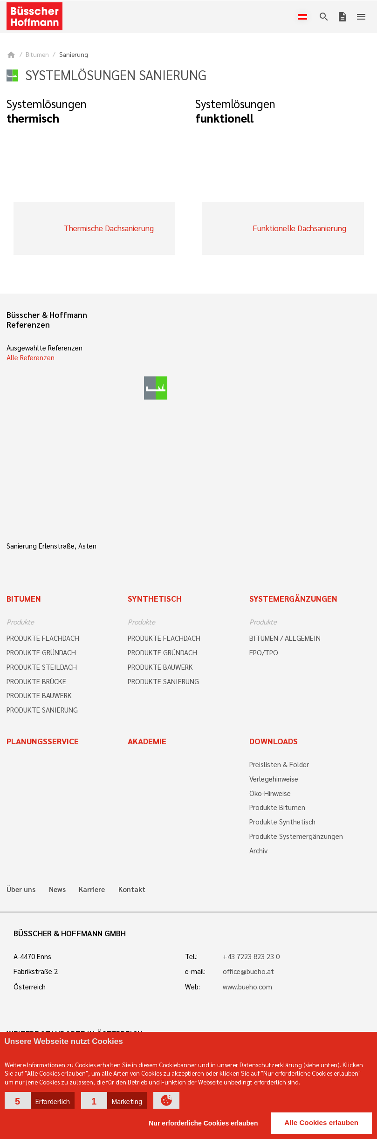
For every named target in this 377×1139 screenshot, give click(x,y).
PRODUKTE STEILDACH (42, 667)
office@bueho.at (248, 971)
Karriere (92, 889)
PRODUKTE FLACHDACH (43, 638)
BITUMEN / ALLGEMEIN (285, 638)
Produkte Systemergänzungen (296, 836)
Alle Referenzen (31, 357)
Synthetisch (155, 598)
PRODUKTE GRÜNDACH (41, 652)
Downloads (273, 741)
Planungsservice (43, 741)
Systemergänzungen (293, 598)
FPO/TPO (263, 652)
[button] (40, 1100)
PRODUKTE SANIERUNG (42, 709)
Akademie (147, 741)
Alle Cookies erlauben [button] (321, 1122)
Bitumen (37, 54)
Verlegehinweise (273, 778)
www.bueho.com (247, 986)
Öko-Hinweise (270, 793)
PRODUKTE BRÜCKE (36, 681)
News (57, 889)
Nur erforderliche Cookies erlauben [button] (203, 1123)
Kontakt (131, 889)
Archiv (258, 850)
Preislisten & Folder (279, 764)
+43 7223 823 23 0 (251, 956)
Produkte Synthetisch (282, 821)
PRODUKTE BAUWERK (39, 695)
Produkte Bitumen (277, 807)
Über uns (21, 889)
